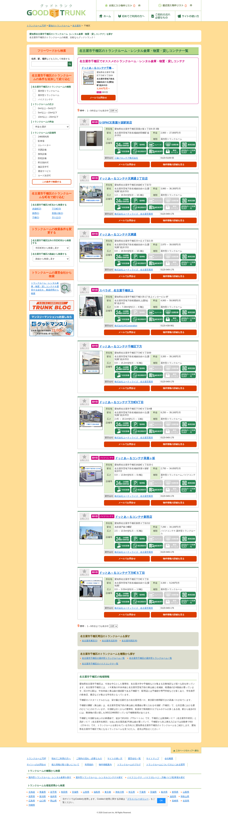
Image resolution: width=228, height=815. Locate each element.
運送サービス (44, 171)
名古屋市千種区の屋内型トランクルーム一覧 (103, 658)
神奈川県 (119, 792)
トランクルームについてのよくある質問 (165, 764)
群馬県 (175, 792)
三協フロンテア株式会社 (126, 158)
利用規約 (89, 764)
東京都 (108, 792)
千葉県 (142, 792)
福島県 (97, 792)
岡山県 (53, 800)
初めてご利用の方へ (61, 758)
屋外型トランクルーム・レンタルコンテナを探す (99, 777)
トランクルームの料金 (43, 122)
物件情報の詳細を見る (173, 164)
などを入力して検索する (50, 59)
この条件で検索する (51, 182)
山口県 (42, 800)
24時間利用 (43, 136)
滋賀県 (173, 796)
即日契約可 (43, 162)
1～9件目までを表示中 (102, 110)
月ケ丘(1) (56, 217)
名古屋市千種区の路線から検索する (49, 254)
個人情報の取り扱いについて (65, 764)
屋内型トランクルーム (48, 91)
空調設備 (42, 149)
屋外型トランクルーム (48, 95)
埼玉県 (131, 792)
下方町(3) (56, 208)
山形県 (86, 792)
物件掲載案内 (105, 764)
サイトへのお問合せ (36, 764)
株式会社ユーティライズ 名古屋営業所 (134, 214)
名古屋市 (76, 25)
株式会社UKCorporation (126, 325)
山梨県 (186, 792)
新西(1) (35, 213)
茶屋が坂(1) (57, 213)
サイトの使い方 (114, 758)
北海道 (31, 792)
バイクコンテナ (45, 99)
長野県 (31, 796)
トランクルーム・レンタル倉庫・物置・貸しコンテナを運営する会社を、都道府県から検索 (45, 288)
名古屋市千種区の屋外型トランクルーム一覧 (150, 658)
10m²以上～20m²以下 (48, 117)
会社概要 (169, 758)
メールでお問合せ (98, 97)
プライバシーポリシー (138, 799)
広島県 (31, 800)
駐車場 (41, 141)
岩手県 (53, 792)
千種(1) (35, 217)
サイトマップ (152, 758)
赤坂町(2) (36, 208)
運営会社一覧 (134, 758)
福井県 (53, 796)
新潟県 (42, 796)
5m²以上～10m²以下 (47, 112)
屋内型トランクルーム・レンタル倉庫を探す (49, 777)
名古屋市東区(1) (89, 640)
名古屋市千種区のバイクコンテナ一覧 (100, 663)
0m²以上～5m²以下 (47, 108)
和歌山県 (185, 796)
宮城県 (75, 792)
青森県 (42, 792)
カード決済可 (44, 175)
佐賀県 (186, 800)
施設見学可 (43, 167)
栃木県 (164, 792)
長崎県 (175, 800)
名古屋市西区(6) (129, 640)
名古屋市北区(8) (109, 640)
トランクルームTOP (36, 25)
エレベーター (44, 145)
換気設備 (42, 154)
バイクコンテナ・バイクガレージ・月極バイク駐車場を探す (156, 777)
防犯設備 (42, 158)
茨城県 (153, 792)
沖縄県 (31, 805)
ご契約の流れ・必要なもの (89, 758)
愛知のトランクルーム (59, 25)
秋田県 (64, 792)
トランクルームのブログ (129, 764)
